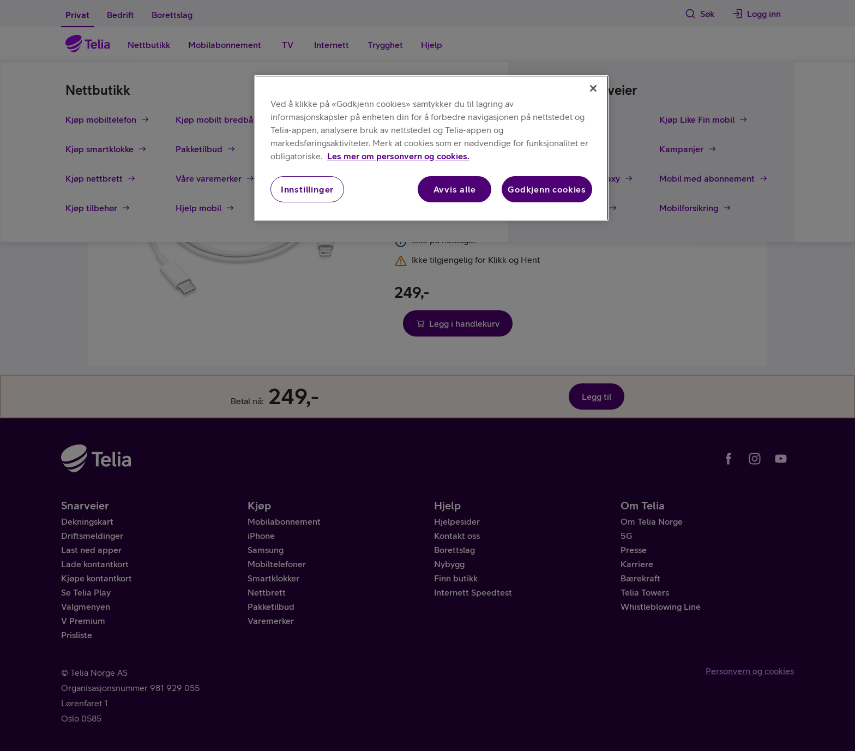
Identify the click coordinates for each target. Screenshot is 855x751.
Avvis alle (454, 189)
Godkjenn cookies (547, 189)
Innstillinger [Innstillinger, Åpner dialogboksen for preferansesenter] (307, 189)
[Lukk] (593, 88)
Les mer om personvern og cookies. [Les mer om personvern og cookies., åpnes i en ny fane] (398, 156)
